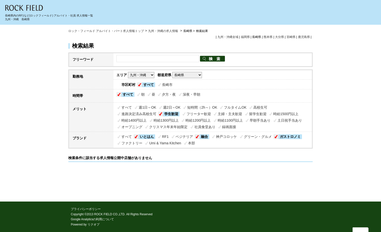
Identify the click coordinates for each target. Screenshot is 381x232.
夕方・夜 (169, 94)
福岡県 (245, 37)
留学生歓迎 (258, 114)
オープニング (131, 127)
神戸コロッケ (226, 137)
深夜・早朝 (191, 94)
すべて (148, 85)
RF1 (165, 137)
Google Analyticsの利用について (92, 219)
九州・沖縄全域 (227, 37)
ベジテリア (184, 137)
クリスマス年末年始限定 (168, 127)
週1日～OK (147, 107)
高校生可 (260, 107)
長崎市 (167, 85)
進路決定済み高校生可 (138, 114)
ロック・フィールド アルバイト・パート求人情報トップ (106, 31)
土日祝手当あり (290, 120)
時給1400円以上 (134, 120)
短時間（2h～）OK (202, 107)
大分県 (279, 37)
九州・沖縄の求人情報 (163, 31)
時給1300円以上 (166, 120)
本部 (191, 143)
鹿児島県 (304, 37)
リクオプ (93, 224)
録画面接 (229, 127)
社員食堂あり (204, 127)
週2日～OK (172, 107)
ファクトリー (131, 143)
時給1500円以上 (285, 114)
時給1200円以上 (198, 120)
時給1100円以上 (230, 120)
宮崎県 (290, 37)
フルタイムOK (235, 107)
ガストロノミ (290, 137)
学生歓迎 (171, 114)
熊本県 (268, 37)
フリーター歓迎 (199, 114)
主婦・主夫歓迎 (230, 114)
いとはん (147, 137)
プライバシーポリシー (86, 209)
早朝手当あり (260, 120)
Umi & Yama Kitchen (165, 143)
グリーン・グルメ (258, 137)
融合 (204, 137)
